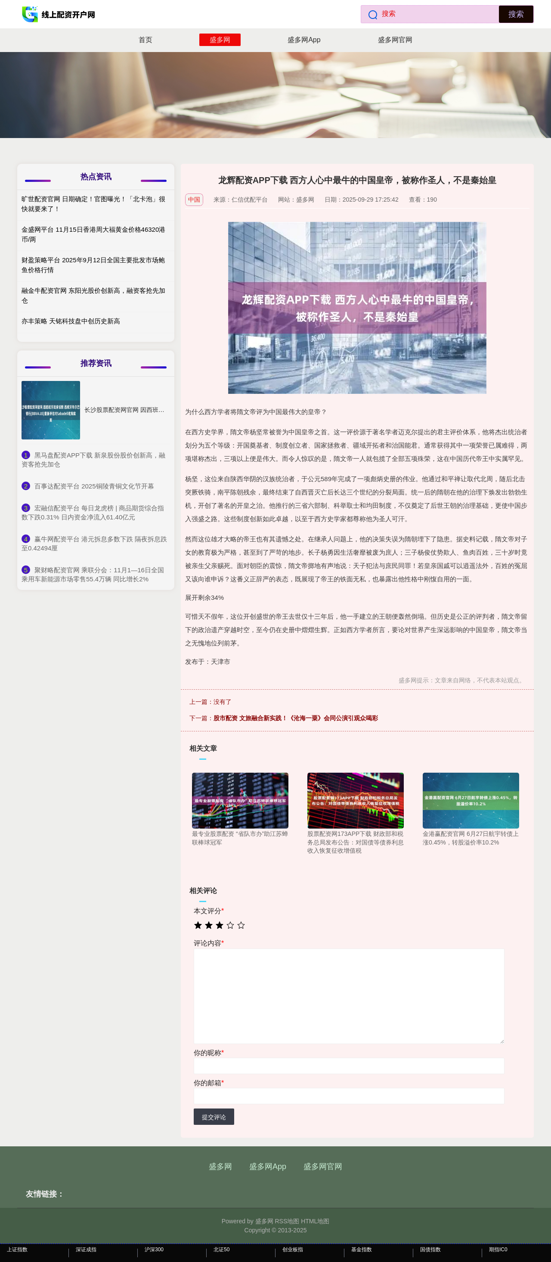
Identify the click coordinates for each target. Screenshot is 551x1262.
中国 (194, 199)
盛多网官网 (395, 39)
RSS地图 (287, 1221)
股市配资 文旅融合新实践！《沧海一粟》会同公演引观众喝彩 (296, 718)
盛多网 (220, 39)
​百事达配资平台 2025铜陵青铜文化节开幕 (94, 486)
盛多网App (304, 39)
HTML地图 (315, 1221)
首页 (145, 39)
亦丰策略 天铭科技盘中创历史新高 (71, 321)
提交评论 (214, 1117)
